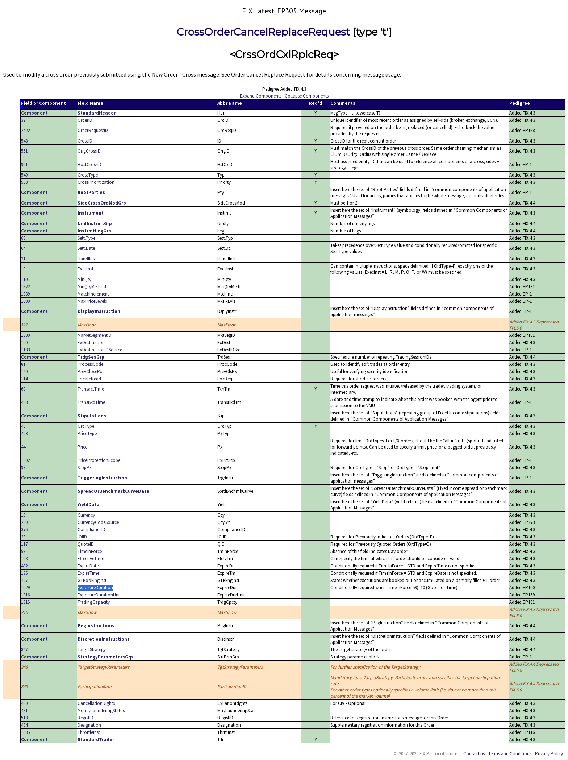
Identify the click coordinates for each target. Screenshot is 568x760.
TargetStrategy (92, 650)
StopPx (85, 467)
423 (24, 433)
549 (24, 175)
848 (24, 667)
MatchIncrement (93, 294)
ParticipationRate (94, 686)
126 (24, 573)
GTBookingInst (92, 580)
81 (23, 364)
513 (24, 718)
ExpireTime (88, 573)
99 (23, 467)
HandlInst (87, 259)
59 (23, 551)
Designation (89, 725)
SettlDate (86, 248)
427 (24, 580)
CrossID (85, 141)
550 (24, 182)
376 (24, 529)
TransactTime (91, 389)
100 (24, 342)
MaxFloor (87, 325)
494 (24, 725)
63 (23, 238)
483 (24, 402)
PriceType (87, 433)
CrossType (88, 175)
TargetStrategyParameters (103, 667)
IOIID (82, 537)
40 (23, 426)
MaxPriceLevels (92, 301)
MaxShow (87, 612)
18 (23, 269)
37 (23, 120)
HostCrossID (89, 164)
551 (24, 151)
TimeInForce (90, 551)
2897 (25, 522)
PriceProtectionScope (99, 460)
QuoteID (86, 544)
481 (24, 710)
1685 (25, 732)
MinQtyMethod (92, 287)
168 (24, 558)
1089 (25, 294)
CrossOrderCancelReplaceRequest (263, 32)
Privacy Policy (549, 754)
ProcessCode (90, 364)
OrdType (86, 426)
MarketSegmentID (95, 335)
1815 (25, 602)
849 (24, 686)
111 (24, 325)
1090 (25, 301)
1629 (25, 588)
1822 (25, 287)
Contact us (474, 754)
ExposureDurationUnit (99, 595)
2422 (25, 130)
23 (23, 537)
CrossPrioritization (96, 182)
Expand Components (260, 96)
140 (24, 371)
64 (23, 248)
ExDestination (91, 342)
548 (24, 141)
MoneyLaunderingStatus (101, 710)
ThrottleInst (89, 732)
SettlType (86, 238)
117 (24, 544)
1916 (25, 595)
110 (24, 279)
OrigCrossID (89, 151)
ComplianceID (91, 529)
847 (24, 650)
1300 (25, 335)
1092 (25, 460)
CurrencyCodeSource (98, 522)
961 (24, 164)
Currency (86, 515)
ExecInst (85, 269)
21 (23, 259)
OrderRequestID (93, 130)
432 (24, 566)
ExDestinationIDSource (100, 350)
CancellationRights (96, 703)
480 (24, 703)
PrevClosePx (90, 371)
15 (23, 515)
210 (24, 612)
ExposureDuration (95, 588)
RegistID (85, 718)
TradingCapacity (94, 602)
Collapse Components (307, 96)
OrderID (85, 120)
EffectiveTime (91, 558)
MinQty (84, 279)
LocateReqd (89, 379)
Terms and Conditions (509, 754)
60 (23, 389)
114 (24, 379)
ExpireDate (88, 566)
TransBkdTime (91, 402)
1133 (25, 350)
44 (23, 447)
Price (82, 447)
